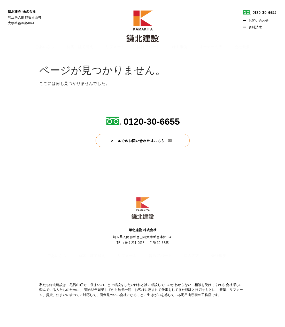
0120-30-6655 (152, 121)
